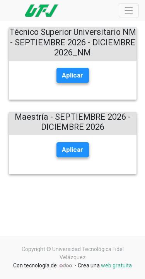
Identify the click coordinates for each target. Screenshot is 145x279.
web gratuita (116, 265)
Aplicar (72, 75)
